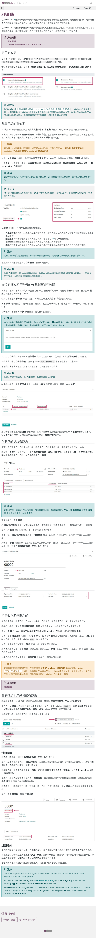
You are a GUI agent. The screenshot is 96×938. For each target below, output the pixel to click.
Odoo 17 (87, 8)
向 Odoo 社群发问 (27, 919)
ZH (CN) (76, 8)
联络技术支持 (9, 919)
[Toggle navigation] (2, 8)
